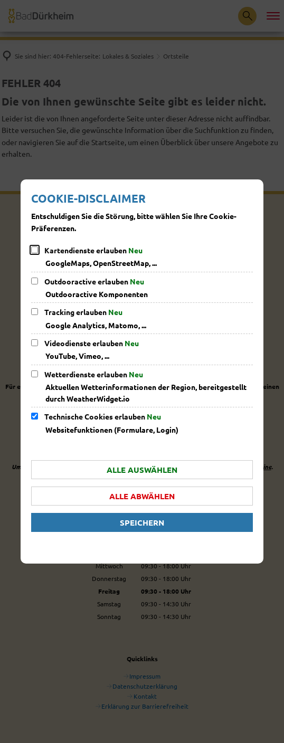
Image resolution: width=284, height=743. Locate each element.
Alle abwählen (142, 496)
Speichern (142, 522)
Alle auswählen (142, 469)
